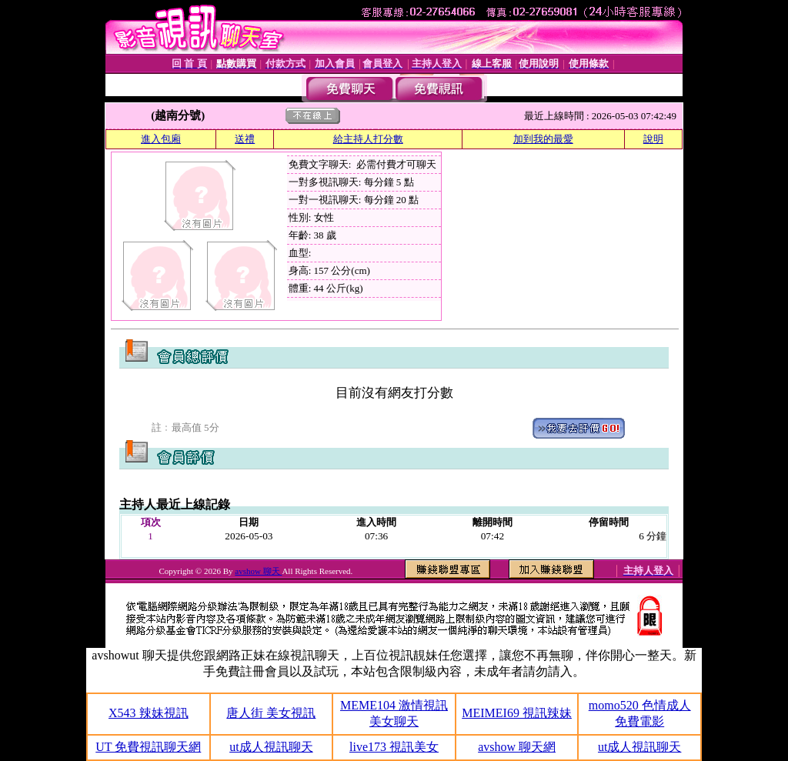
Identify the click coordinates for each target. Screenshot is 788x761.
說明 (653, 139)
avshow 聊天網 (517, 746)
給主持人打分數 (368, 139)
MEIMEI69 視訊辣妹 (517, 712)
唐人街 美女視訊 (271, 712)
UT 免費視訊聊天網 (148, 746)
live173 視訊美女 (394, 746)
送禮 (245, 139)
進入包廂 (161, 139)
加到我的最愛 (543, 139)
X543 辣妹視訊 (149, 712)
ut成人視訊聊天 (270, 746)
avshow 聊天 (258, 571)
